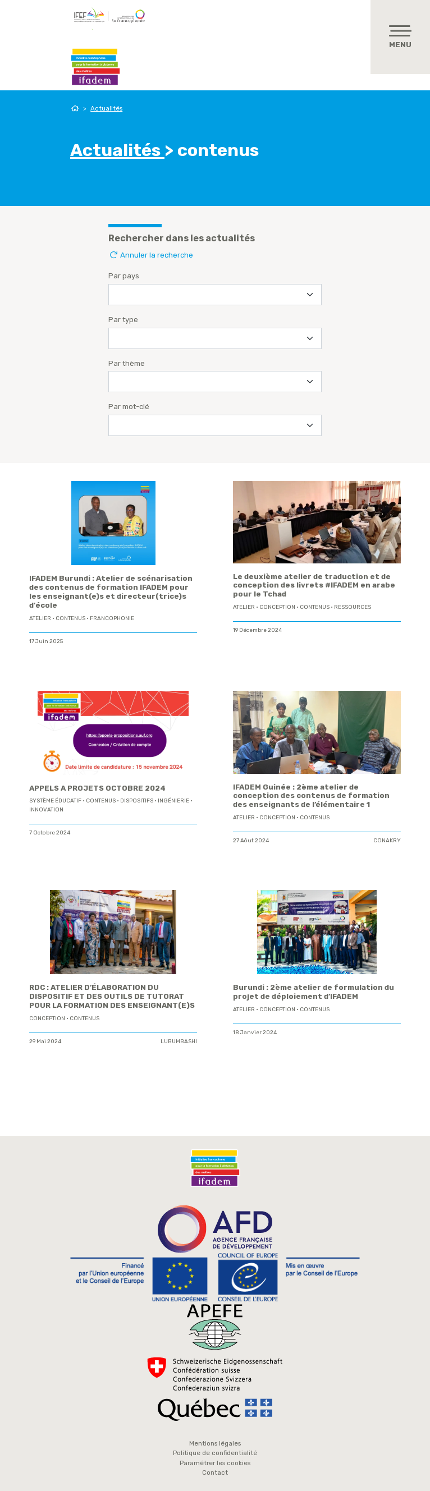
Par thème (126, 363)
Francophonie (112, 618)
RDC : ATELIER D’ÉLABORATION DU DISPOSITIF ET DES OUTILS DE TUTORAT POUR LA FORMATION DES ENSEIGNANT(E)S (112, 996)
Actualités (106, 108)
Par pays (123, 276)
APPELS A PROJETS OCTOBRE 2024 (97, 788)
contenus (70, 618)
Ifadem (95, 67)
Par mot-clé (128, 406)
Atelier (40, 618)
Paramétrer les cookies (215, 1463)
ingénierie (173, 800)
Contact (215, 1472)
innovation (46, 809)
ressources (352, 607)
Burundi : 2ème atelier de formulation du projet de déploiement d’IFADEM (313, 992)
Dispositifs (136, 800)
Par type (123, 319)
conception (277, 607)
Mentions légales (215, 1443)
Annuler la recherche (150, 255)
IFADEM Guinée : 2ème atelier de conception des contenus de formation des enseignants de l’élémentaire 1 (311, 796)
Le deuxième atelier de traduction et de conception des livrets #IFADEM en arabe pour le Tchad (314, 585)
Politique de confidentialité (215, 1453)
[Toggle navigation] (400, 37)
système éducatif (55, 800)
